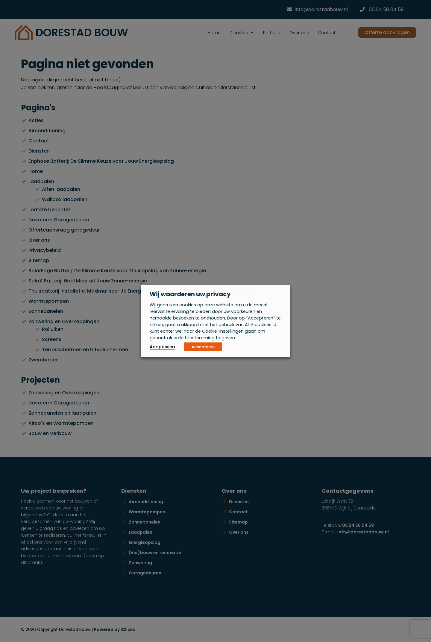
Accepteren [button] (203, 347)
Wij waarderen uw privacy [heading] (190, 294)
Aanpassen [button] (162, 347)
